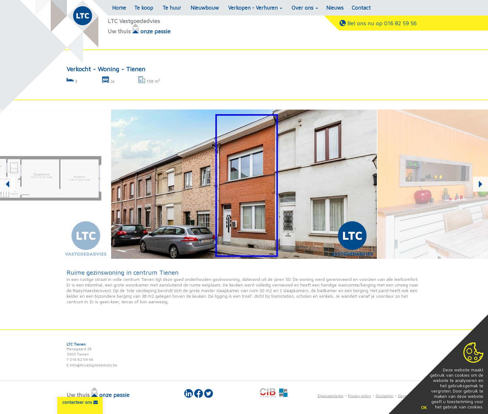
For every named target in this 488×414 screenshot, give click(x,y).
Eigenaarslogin (330, 396)
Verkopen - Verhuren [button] (255, 8)
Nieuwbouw (204, 8)
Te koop (143, 8)
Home (119, 8)
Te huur (171, 8)
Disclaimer (384, 396)
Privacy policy (359, 396)
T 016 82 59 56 (80, 359)
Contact (361, 8)
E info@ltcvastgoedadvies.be (92, 365)
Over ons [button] (305, 8)
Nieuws (335, 8)
